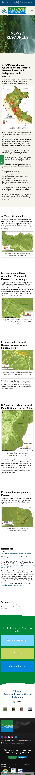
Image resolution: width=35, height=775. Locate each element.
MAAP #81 (7, 139)
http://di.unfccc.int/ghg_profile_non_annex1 (18, 553)
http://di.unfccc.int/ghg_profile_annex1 (12, 585)
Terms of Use (12, 767)
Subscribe (22, 757)
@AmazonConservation (16, 694)
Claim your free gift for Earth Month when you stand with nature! (17, 3)
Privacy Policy (4, 767)
